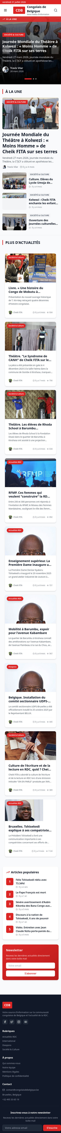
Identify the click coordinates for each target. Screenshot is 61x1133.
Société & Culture (10, 1049)
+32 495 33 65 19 (10, 1099)
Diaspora (6, 1045)
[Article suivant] (55, 50)
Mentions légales (10, 1071)
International (8, 1041)
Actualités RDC (9, 1036)
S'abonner (30, 973)
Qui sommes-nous (11, 1063)
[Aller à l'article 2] (33, 78)
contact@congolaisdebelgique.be (22, 1089)
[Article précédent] (6, 50)
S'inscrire (52, 1128)
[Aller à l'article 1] (28, 78)
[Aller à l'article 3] (36, 78)
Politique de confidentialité (15, 1075)
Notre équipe (8, 1067)
